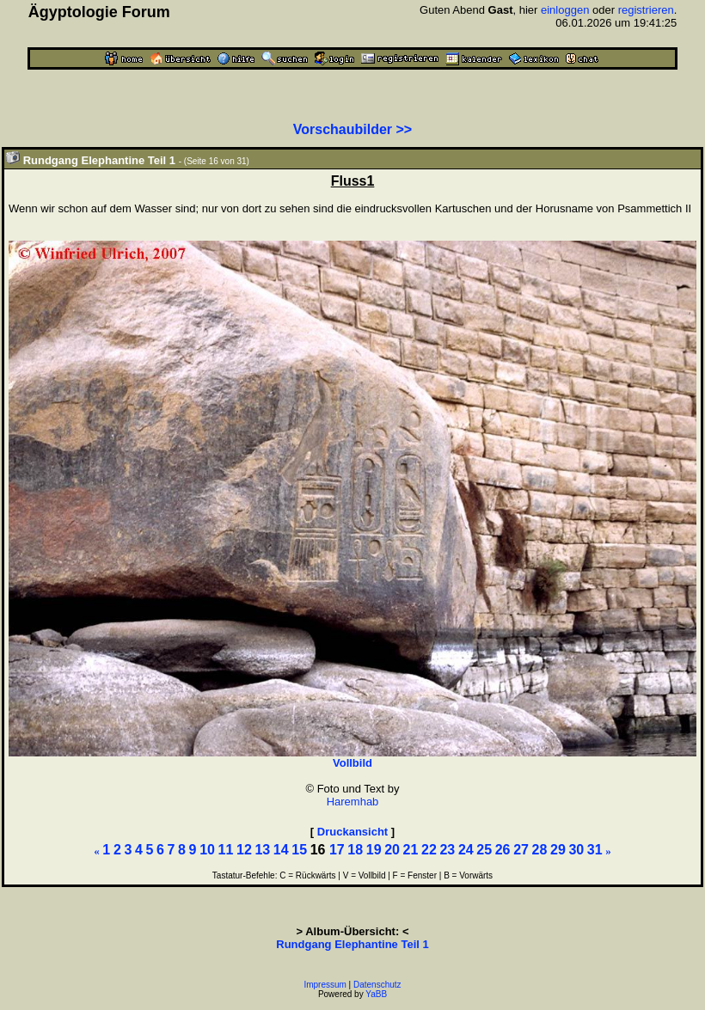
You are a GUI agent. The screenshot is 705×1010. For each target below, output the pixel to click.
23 (447, 849)
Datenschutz (377, 984)
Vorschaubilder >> (352, 129)
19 (374, 849)
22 (429, 849)
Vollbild (352, 762)
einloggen (565, 9)
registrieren (646, 9)
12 (244, 849)
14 (281, 849)
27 (521, 849)
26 (503, 849)
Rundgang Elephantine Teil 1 (352, 944)
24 (466, 849)
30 (576, 849)
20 (392, 849)
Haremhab (353, 801)
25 (484, 849)
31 (595, 849)
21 (411, 849)
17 (337, 849)
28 (540, 849)
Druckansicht (352, 831)
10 (207, 849)
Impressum (324, 984)
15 (299, 849)
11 (226, 849)
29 (558, 849)
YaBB (376, 994)
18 (355, 849)
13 (262, 849)
